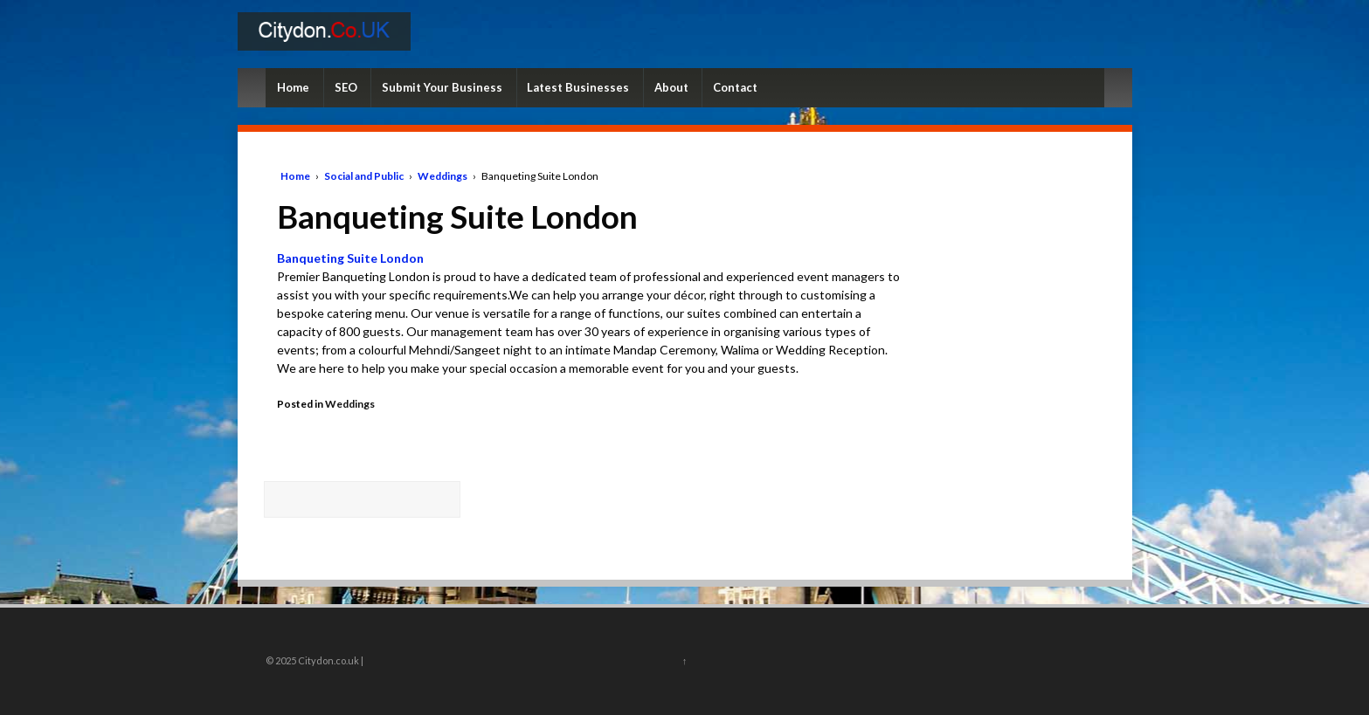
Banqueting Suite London (350, 258)
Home (293, 87)
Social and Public (364, 175)
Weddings (442, 175)
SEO (346, 87)
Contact (735, 87)
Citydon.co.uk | (329, 660)
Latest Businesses (578, 87)
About (671, 87)
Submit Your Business (442, 87)
